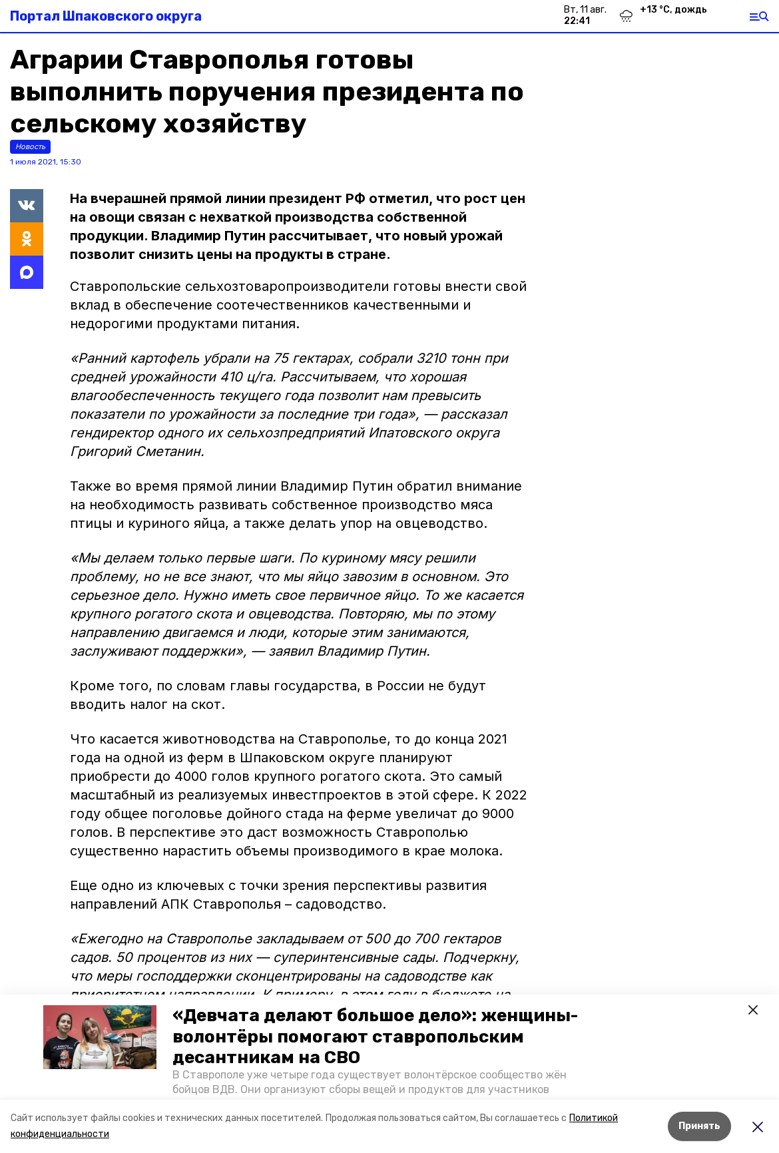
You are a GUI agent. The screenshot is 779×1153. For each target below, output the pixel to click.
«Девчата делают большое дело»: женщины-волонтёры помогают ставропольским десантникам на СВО (375, 1036)
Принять (699, 1126)
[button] (99, 1037)
